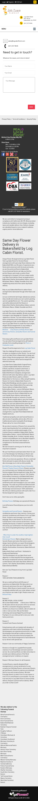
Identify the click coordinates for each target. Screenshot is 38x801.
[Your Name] (19, 66)
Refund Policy (7, 594)
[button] (34, 2)
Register (10, 2)
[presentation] (19, 99)
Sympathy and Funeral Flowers (12, 511)
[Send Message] (31, 107)
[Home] (12, 11)
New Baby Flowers (20, 466)
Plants (21, 468)
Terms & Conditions (18, 119)
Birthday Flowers (8, 501)
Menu (4, 29)
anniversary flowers (9, 332)
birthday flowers (24, 330)
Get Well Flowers (8, 466)
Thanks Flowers (13, 468)
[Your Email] (19, 72)
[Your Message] (19, 85)
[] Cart (18, 2)
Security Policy (31, 119)
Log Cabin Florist (30, 348)
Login (4, 2)
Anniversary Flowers (9, 539)
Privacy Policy (6, 119)
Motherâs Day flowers (11, 330)
